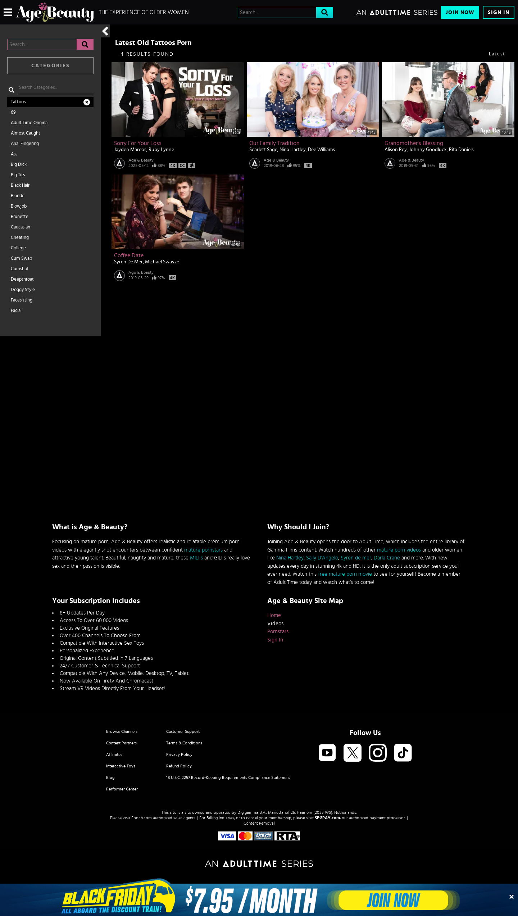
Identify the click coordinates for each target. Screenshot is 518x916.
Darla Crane (387, 558)
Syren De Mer (128, 261)
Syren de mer (356, 558)
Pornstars (277, 631)
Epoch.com (141, 818)
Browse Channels (121, 731)
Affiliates (114, 754)
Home (274, 615)
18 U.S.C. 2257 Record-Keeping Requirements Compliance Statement (228, 777)
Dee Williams (321, 149)
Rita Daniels (461, 149)
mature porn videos (399, 550)
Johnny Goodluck (428, 149)
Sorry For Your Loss (138, 143)
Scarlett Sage (263, 149)
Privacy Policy (179, 754)
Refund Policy (179, 766)
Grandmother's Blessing (414, 143)
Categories (50, 65)
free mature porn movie (345, 574)
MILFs (196, 558)
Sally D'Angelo (322, 558)
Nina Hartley (293, 149)
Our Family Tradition (274, 143)
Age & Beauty (141, 160)
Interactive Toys (120, 766)
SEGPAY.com (327, 818)
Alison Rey (396, 149)
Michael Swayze (162, 261)
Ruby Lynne (161, 149)
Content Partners (121, 743)
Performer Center (122, 789)
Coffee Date (129, 255)
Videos (275, 623)
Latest (497, 54)
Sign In (498, 12)
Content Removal (259, 823)
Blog (110, 777)
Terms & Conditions (184, 743)
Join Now (460, 12)
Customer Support (183, 731)
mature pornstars (203, 550)
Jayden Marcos (130, 149)
